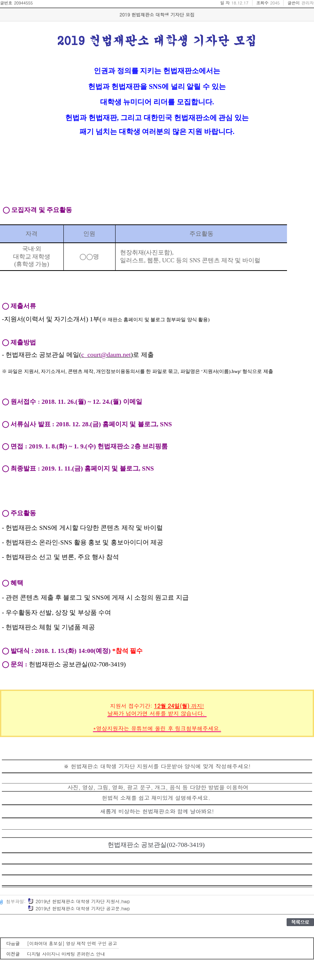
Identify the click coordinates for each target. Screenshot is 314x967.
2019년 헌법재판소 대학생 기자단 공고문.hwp (79, 908)
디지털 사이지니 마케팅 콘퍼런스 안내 (66, 953)
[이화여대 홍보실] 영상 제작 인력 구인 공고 (72, 943)
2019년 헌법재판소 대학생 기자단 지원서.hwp (79, 901)
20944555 (23, 3)
